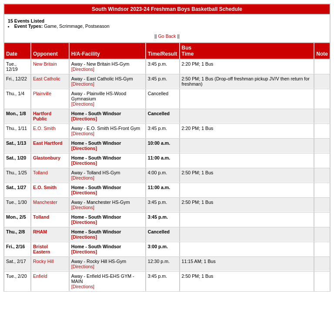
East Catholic (46, 78)
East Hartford (48, 143)
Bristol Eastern (41, 249)
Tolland (40, 172)
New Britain (45, 64)
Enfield (40, 276)
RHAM (40, 231)
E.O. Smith (44, 128)
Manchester (45, 202)
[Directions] (82, 69)
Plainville (42, 93)
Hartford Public (42, 116)
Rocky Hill (43, 261)
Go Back (167, 36)
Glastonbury (46, 157)
